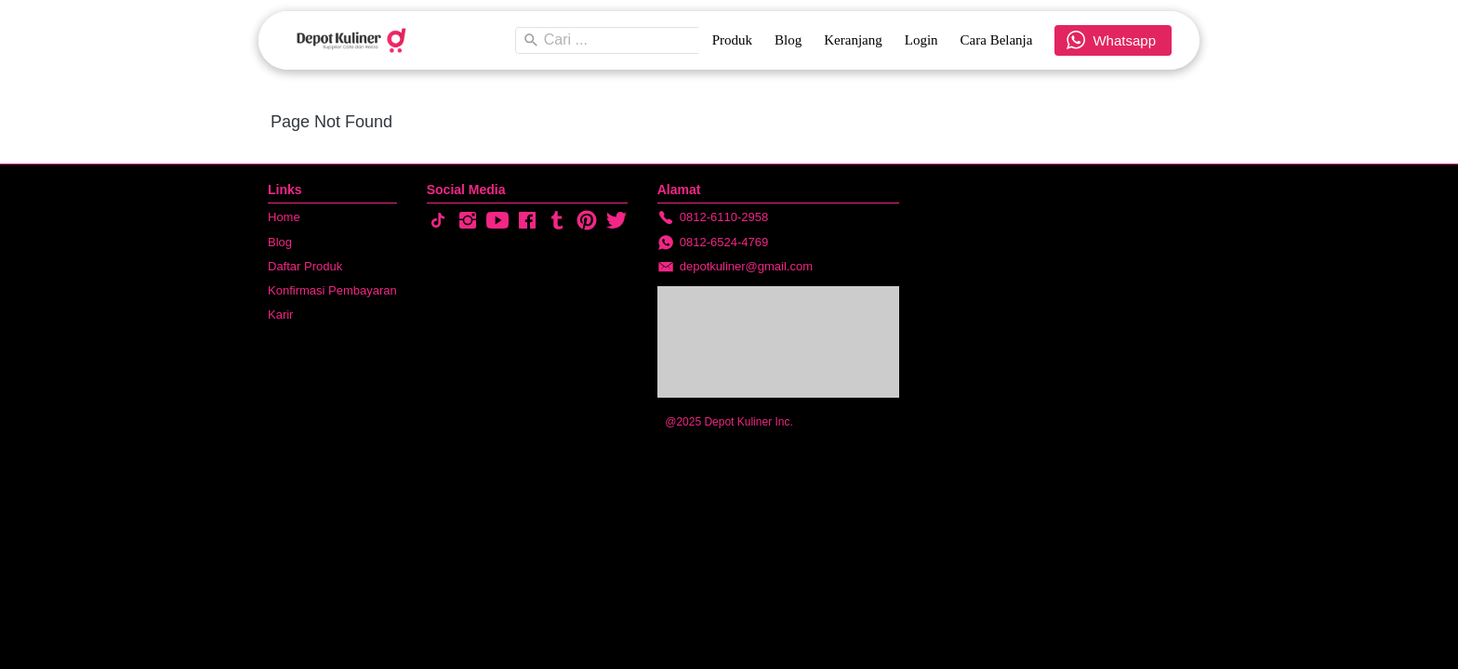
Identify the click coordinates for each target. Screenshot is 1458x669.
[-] (438, 221)
